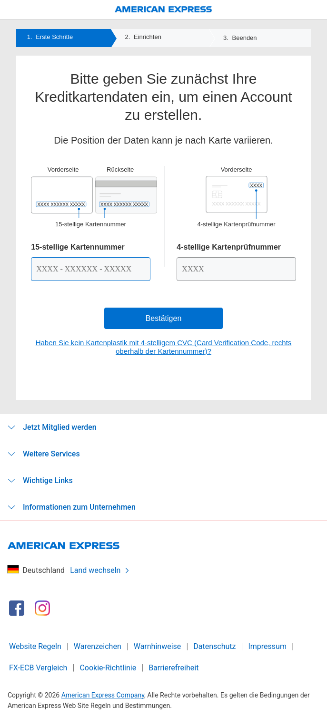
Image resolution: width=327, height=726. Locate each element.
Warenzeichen (97, 646)
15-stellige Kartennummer (78, 247)
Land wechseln (100, 570)
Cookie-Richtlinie (107, 667)
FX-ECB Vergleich (38, 667)
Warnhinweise (157, 646)
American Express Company (102, 695)
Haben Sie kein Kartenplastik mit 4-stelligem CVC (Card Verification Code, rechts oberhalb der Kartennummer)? (164, 347)
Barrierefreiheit (173, 667)
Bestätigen (164, 318)
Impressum (267, 646)
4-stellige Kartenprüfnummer (229, 247)
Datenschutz (214, 646)
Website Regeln (35, 646)
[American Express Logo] (163, 10)
